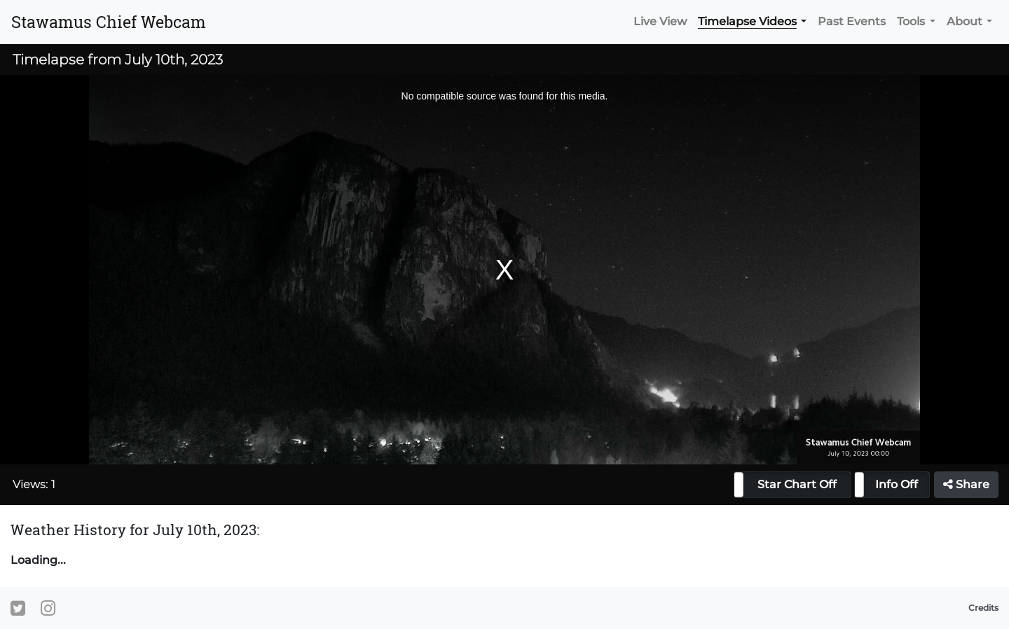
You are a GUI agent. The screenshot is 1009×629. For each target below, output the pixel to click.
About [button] (964, 21)
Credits (983, 607)
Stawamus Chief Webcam (108, 21)
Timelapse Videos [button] (747, 21)
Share (966, 484)
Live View (660, 21)
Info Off (896, 484)
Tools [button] (911, 21)
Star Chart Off (797, 484)
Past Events (852, 21)
